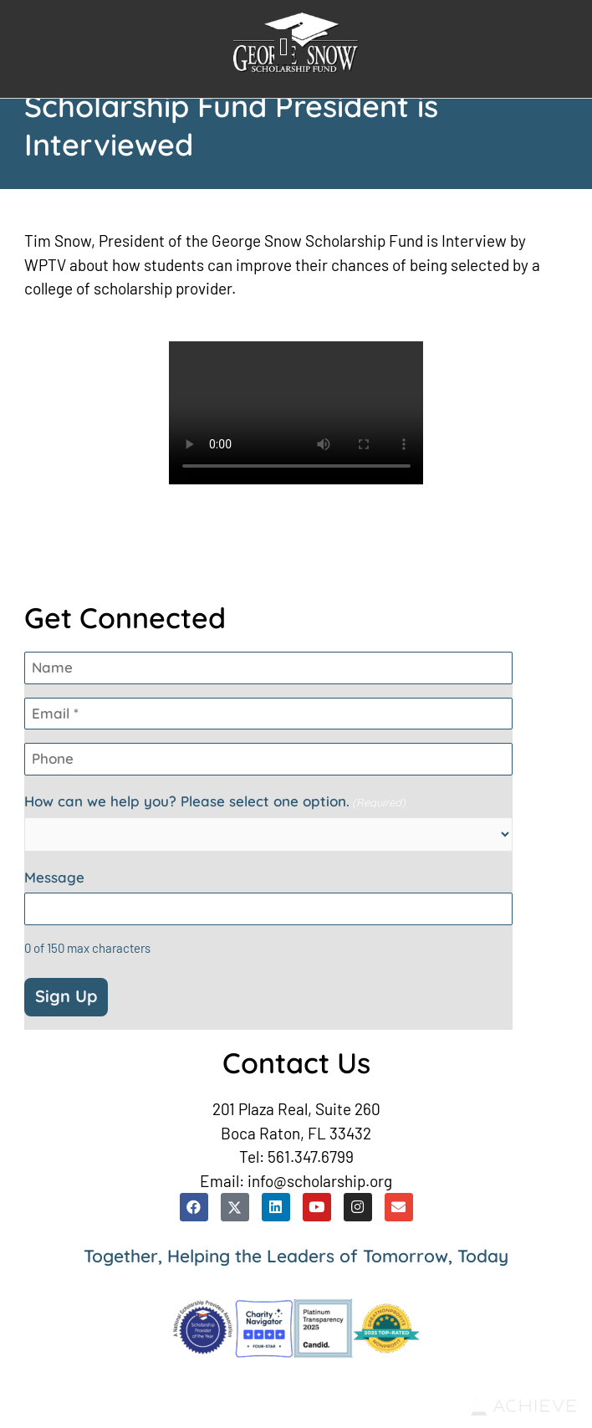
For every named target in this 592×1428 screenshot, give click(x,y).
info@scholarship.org (320, 1180)
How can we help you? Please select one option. (215, 802)
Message (54, 877)
